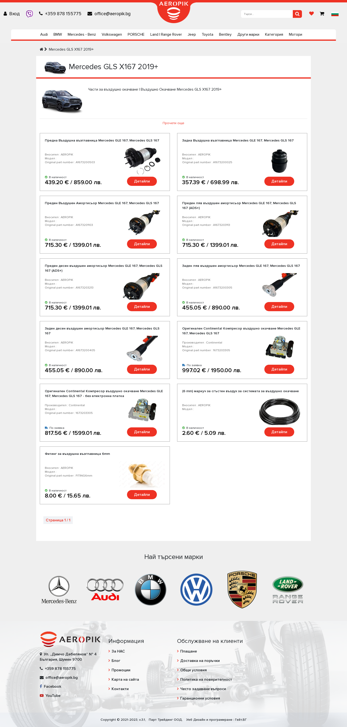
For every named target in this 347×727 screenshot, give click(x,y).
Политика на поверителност (206, 679)
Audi (44, 34)
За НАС (118, 651)
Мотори (295, 34)
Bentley (225, 34)
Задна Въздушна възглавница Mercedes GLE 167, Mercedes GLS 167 (238, 140)
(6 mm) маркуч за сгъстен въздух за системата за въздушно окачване (240, 391)
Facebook (50, 686)
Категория (274, 34)
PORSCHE (136, 34)
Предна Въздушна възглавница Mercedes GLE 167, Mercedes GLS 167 (102, 140)
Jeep (192, 34)
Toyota (207, 34)
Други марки (248, 34)
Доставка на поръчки (200, 660)
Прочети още (173, 123)
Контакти (120, 689)
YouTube (50, 695)
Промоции (121, 670)
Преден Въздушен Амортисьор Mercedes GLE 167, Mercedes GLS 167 (102, 203)
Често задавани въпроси (203, 689)
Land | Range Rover (166, 34)
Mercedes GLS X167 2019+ (71, 49)
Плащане (188, 651)
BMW (57, 34)
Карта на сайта (125, 679)
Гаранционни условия (200, 698)
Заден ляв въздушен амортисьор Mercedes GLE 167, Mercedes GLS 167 (241, 266)
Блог (116, 660)
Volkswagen (112, 34)
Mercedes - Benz (82, 34)
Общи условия (193, 670)
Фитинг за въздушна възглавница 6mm (77, 454)
